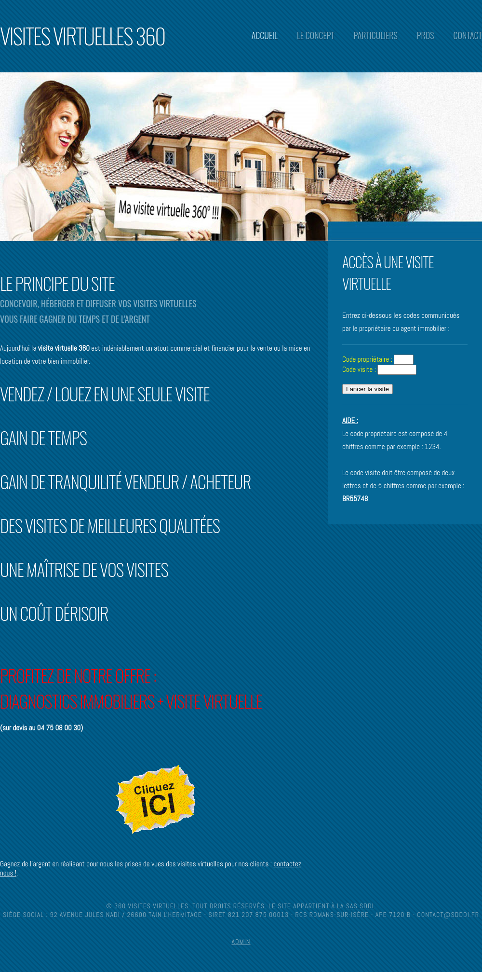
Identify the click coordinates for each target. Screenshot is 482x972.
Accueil (265, 35)
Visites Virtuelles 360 (82, 35)
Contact (467, 35)
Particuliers (376, 35)
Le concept (316, 35)
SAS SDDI (360, 906)
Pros (425, 35)
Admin (240, 941)
